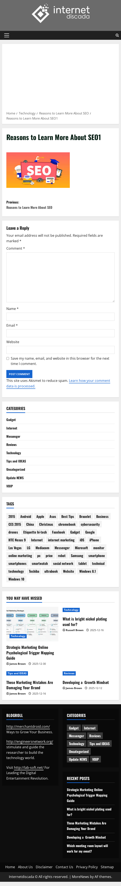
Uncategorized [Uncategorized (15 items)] (79, 755)
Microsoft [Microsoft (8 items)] (81, 551)
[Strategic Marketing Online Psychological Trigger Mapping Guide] (32, 628)
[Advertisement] (60, 79)
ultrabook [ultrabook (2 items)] (51, 575)
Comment (15, 250)
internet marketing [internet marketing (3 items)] (61, 544)
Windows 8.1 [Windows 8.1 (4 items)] (87, 575)
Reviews (12, 446)
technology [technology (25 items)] (16, 575)
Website (12, 343)
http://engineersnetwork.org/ (29, 745)
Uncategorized (16, 472)
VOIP (9, 489)
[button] (6, 35)
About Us (25, 871)
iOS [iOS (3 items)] (82, 544)
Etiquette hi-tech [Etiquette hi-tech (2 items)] (35, 536)
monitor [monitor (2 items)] (98, 551)
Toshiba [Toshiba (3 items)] (34, 575)
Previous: (60, 206)
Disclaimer (44, 871)
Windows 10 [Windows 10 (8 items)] (16, 583)
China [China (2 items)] (30, 528)
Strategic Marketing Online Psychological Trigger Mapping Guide (30, 657)
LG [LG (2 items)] (28, 551)
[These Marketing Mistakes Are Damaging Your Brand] (32, 677)
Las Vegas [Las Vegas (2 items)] (15, 551)
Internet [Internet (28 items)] (37, 544)
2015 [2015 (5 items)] (11, 520)
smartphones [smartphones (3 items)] (17, 567)
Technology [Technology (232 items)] (76, 747)
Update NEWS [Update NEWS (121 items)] (78, 763)
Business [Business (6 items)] (102, 520)
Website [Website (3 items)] (68, 575)
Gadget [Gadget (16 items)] (75, 536)
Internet (12, 429)
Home (10, 871)
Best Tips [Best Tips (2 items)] (67, 520)
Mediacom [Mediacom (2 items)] (42, 551)
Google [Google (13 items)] (90, 536)
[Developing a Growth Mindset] (89, 677)
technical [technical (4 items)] (98, 567)
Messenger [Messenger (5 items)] (76, 740)
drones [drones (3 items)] (13, 536)
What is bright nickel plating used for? (85, 625)
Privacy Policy (87, 871)
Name (12, 310)
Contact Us (64, 871)
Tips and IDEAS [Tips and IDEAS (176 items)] (99, 747)
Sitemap (107, 871)
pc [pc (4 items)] (38, 559)
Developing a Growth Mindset (86, 686)
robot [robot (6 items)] (62, 559)
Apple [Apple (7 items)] (40, 520)
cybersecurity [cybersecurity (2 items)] (90, 528)
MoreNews (80, 881)
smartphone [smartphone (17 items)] (96, 559)
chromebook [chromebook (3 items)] (67, 528)
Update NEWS (15, 481)
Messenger (13, 438)
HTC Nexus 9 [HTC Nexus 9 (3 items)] (17, 544)
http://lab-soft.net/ (29, 771)
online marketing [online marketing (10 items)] (20, 559)
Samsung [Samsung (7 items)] (77, 559)
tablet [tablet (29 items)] (82, 567)
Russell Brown (75, 634)
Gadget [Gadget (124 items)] (74, 732)
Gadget (11, 421)
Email (12, 327)
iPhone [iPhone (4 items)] (94, 544)
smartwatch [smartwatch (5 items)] (40, 567)
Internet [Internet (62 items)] (90, 732)
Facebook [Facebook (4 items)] (58, 536)
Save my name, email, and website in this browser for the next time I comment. (60, 363)
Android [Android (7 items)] (25, 520)
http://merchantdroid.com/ (28, 730)
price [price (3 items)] (49, 559)
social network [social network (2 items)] (63, 567)
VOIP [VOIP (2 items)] (95, 763)
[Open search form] (117, 35)
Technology (14, 455)
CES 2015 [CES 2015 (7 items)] (14, 528)
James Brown (18, 668)
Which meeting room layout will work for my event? (88, 852)
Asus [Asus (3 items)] (53, 520)
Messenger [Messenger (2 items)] (62, 551)
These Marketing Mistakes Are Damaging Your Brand (29, 689)
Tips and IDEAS (16, 464)
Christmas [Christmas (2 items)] (46, 528)
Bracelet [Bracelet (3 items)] (85, 520)
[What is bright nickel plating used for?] (89, 614)
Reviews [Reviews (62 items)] (95, 740)
